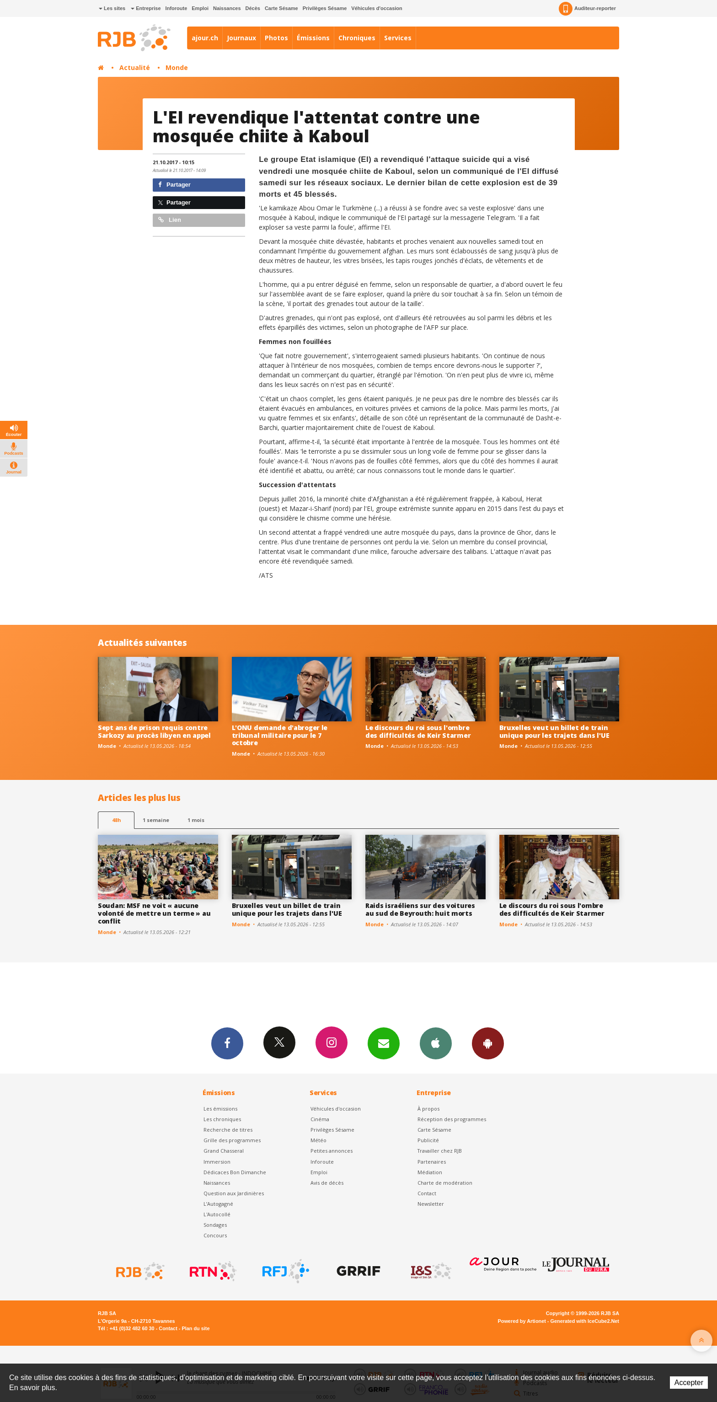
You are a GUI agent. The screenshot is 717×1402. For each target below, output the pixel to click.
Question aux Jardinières (233, 1193)
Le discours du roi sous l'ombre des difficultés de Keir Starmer (418, 731)
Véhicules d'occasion (376, 8)
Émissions (313, 37)
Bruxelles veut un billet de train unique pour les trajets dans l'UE (554, 731)
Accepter (688, 1382)
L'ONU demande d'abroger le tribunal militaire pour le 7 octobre (280, 735)
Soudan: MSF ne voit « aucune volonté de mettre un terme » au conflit (154, 913)
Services (398, 37)
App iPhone (436, 1042)
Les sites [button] (112, 8)
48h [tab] (116, 819)
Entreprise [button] (146, 8)
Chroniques (356, 37)
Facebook (227, 1042)
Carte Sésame (281, 8)
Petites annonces (331, 1151)
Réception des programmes (451, 1119)
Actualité (134, 67)
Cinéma (319, 1119)
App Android (488, 1042)
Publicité (428, 1140)
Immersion (216, 1162)
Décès (253, 8)
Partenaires (431, 1162)
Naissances (227, 8)
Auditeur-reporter (587, 9)
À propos (428, 1109)
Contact (426, 1193)
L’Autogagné (218, 1204)
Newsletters (384, 1042)
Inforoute (176, 8)
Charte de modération (444, 1183)
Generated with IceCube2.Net (585, 1321)
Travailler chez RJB (439, 1151)
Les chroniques (222, 1119)
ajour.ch (205, 37)
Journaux (241, 37)
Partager (174, 184)
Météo (318, 1140)
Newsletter (430, 1204)
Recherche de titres (227, 1130)
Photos (276, 37)
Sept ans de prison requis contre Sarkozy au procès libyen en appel (154, 731)
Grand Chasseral (223, 1151)
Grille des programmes (232, 1140)
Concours (215, 1235)
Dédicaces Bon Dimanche (234, 1172)
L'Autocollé (216, 1214)
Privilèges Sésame (325, 8)
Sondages (215, 1225)
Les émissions (220, 1109)
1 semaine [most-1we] (156, 819)
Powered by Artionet (522, 1321)
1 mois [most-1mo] (195, 819)
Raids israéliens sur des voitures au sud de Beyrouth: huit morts (420, 909)
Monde (177, 67)
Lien (169, 219)
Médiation (429, 1172)
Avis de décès (326, 1183)
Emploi (200, 8)
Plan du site (195, 1328)
